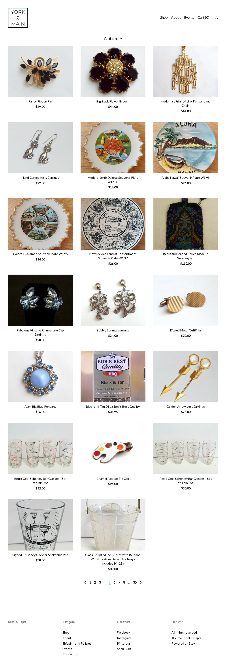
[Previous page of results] (85, 582)
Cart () (203, 17)
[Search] (216, 18)
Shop (164, 17)
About (176, 17)
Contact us (70, 654)
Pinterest (123, 643)
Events (189, 17)
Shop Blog (124, 649)
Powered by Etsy (183, 643)
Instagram (124, 638)
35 (135, 582)
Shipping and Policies (76, 643)
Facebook (123, 632)
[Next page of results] (141, 582)
